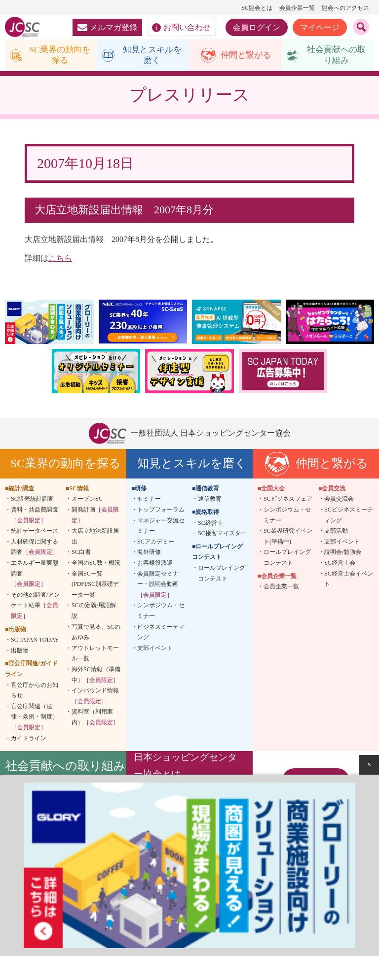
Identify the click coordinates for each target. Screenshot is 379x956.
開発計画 (95, 516)
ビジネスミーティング (161, 633)
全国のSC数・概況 (96, 564)
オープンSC (87, 500)
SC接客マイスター (222, 534)
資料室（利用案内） (95, 718)
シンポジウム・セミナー (161, 612)
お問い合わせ (181, 27)
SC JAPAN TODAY (35, 641)
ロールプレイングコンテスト (221, 574)
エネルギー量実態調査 (34, 575)
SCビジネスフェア (288, 500)
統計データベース (34, 532)
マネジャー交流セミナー (161, 527)
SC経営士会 (339, 564)
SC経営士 (210, 523)
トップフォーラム (161, 511)
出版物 (20, 651)
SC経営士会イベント (348, 580)
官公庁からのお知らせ (34, 691)
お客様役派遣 (155, 564)
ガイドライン (28, 739)
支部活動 (336, 532)
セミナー (149, 500)
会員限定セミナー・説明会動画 (158, 585)
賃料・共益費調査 (34, 516)
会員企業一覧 (297, 7)
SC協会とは (256, 7)
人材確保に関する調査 (34, 548)
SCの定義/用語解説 (94, 612)
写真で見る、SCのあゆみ (96, 633)
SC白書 (81, 553)
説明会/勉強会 (342, 553)
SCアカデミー (155, 543)
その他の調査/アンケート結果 (35, 607)
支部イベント (155, 649)
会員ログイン (256, 27)
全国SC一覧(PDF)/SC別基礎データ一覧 (95, 585)
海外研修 (149, 553)
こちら (60, 259)
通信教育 (210, 500)
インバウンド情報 (95, 697)
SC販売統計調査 (32, 500)
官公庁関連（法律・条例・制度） (34, 718)
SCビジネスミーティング (348, 516)
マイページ (320, 27)
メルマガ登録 (107, 27)
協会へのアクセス (345, 7)
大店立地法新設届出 (95, 537)
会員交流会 (339, 500)
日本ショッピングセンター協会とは (185, 767)
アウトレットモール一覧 (95, 654)
